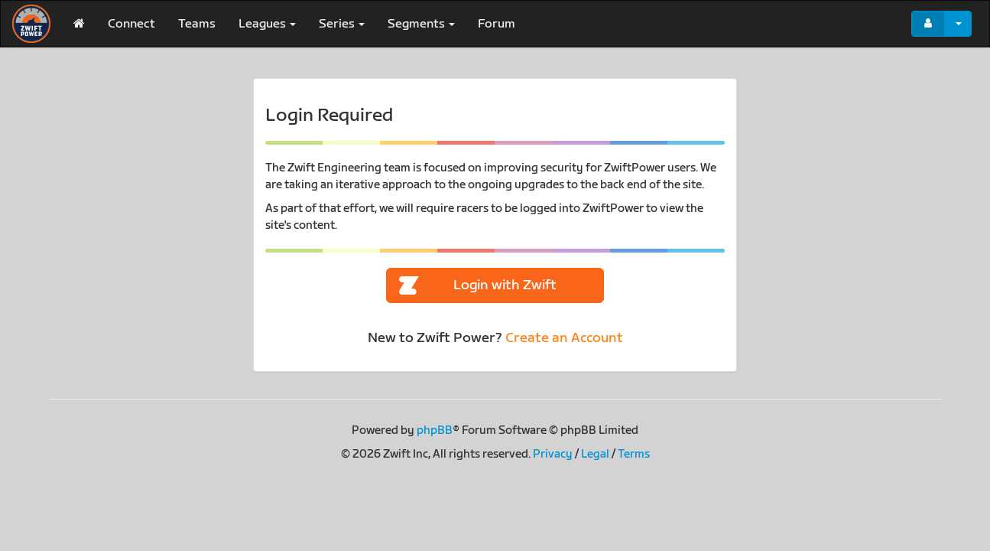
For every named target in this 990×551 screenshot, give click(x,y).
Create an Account (564, 338)
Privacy (553, 454)
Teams (197, 24)
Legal (595, 454)
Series (342, 24)
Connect (131, 24)
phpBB (435, 430)
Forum (496, 24)
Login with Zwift (478, 285)
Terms (634, 454)
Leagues (267, 24)
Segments (421, 24)
